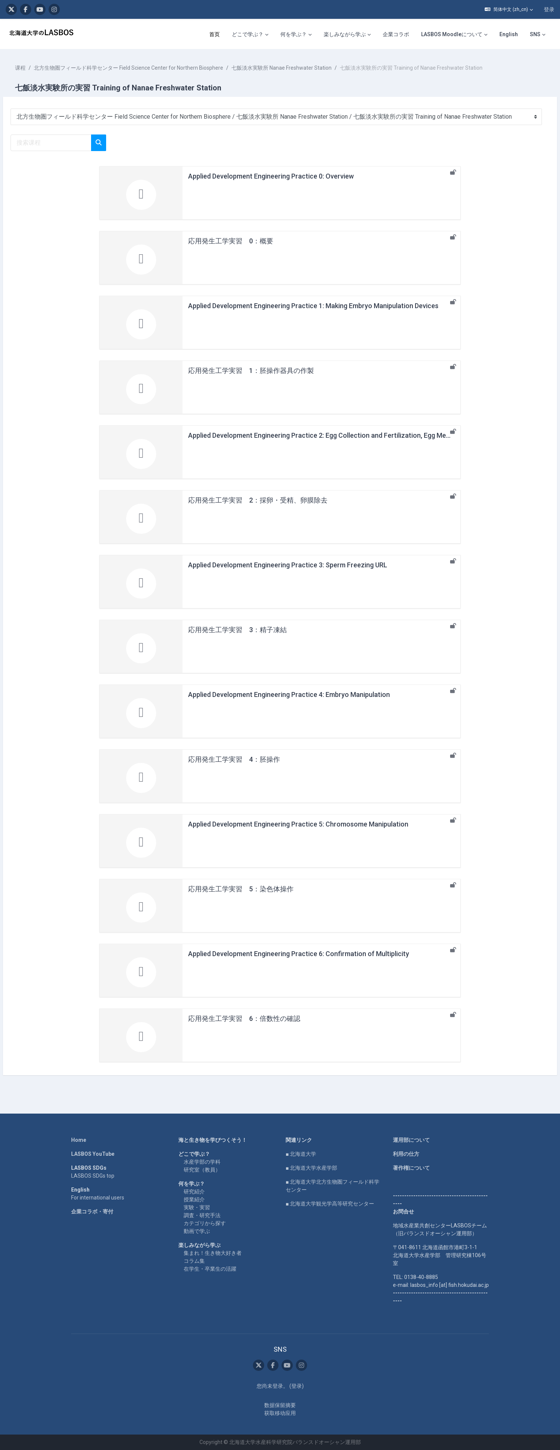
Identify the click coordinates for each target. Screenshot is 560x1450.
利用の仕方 (406, 1154)
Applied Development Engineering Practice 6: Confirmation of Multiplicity (298, 954)
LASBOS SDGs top (92, 1176)
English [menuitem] (508, 34)
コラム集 (194, 1261)
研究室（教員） (202, 1170)
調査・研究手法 (202, 1215)
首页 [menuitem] (214, 34)
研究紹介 (194, 1192)
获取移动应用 (280, 1413)
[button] (509, 9)
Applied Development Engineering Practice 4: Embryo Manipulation (289, 694)
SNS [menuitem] (535, 34)
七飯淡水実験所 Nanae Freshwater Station (300, 68)
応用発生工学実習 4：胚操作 (234, 759)
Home (78, 1140)
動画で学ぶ (197, 1231)
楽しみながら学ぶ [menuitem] (345, 34)
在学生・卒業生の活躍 (210, 1269)
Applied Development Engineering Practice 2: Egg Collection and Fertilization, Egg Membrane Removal (342, 435)
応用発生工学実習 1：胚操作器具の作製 (251, 370)
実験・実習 (197, 1207)
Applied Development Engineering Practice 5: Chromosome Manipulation (298, 824)
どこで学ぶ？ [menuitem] (247, 34)
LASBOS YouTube (92, 1154)
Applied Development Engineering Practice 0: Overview (271, 176)
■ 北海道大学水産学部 (311, 1168)
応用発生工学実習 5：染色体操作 (241, 889)
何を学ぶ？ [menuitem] (293, 34)
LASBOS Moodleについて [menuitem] (451, 34)
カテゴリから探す (205, 1223)
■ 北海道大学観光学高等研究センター (330, 1204)
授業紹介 (194, 1199)
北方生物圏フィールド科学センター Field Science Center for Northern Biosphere (146, 68)
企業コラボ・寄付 (92, 1212)
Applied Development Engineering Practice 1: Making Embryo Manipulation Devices (313, 306)
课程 (38, 68)
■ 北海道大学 (301, 1154)
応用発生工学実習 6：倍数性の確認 (244, 1018)
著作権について (411, 1168)
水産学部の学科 (202, 1162)
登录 (549, 9)
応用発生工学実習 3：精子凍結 (237, 630)
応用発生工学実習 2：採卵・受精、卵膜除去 (257, 500)
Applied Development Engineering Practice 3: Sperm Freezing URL (287, 565)
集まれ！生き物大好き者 (213, 1253)
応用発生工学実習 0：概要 (230, 241)
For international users (97, 1198)
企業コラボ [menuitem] (396, 34)
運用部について (411, 1140)
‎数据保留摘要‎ (280, 1405)
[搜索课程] (69, 142)
